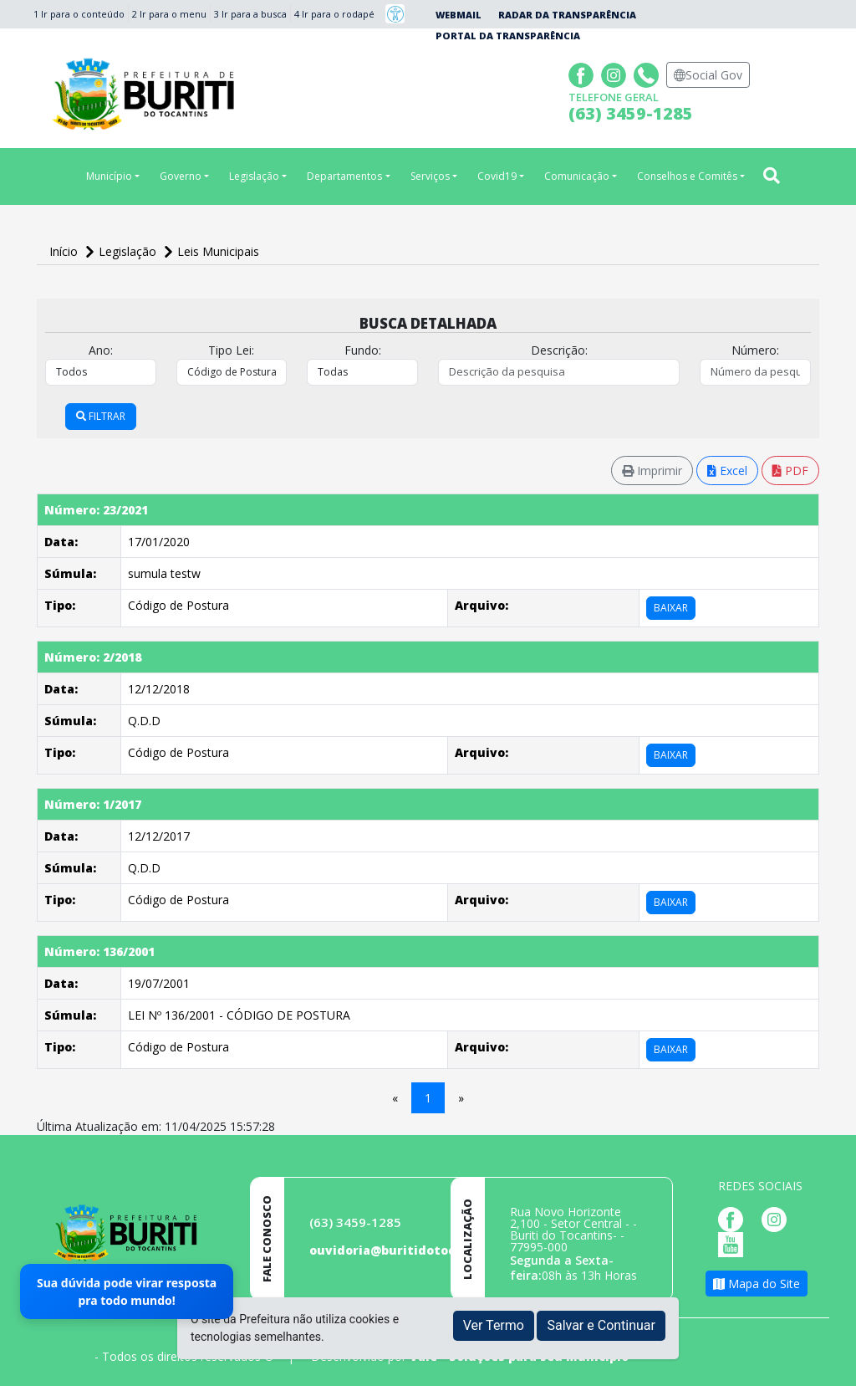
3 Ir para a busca (250, 14)
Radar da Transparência (567, 14)
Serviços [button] (430, 176)
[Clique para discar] (648, 73)
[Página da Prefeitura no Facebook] (583, 73)
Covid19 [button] (497, 176)
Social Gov (708, 75)
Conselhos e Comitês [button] (687, 176)
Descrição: (559, 350)
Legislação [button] (254, 176)
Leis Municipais (218, 251)
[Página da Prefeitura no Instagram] (615, 73)
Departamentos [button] (344, 176)
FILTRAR (100, 416)
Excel (727, 470)
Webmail (459, 14)
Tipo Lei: (231, 350)
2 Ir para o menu (169, 14)
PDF (790, 470)
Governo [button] (180, 176)
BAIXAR (671, 608)
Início (65, 251)
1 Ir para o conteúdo (79, 14)
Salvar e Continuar (601, 1325)
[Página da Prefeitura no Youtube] (735, 1243)
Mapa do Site (756, 1283)
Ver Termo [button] (493, 1325)
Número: (755, 350)
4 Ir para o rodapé (334, 14)
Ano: (101, 350)
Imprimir (652, 470)
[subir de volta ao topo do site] (827, 1361)
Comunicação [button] (576, 176)
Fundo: (362, 350)
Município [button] (109, 176)
